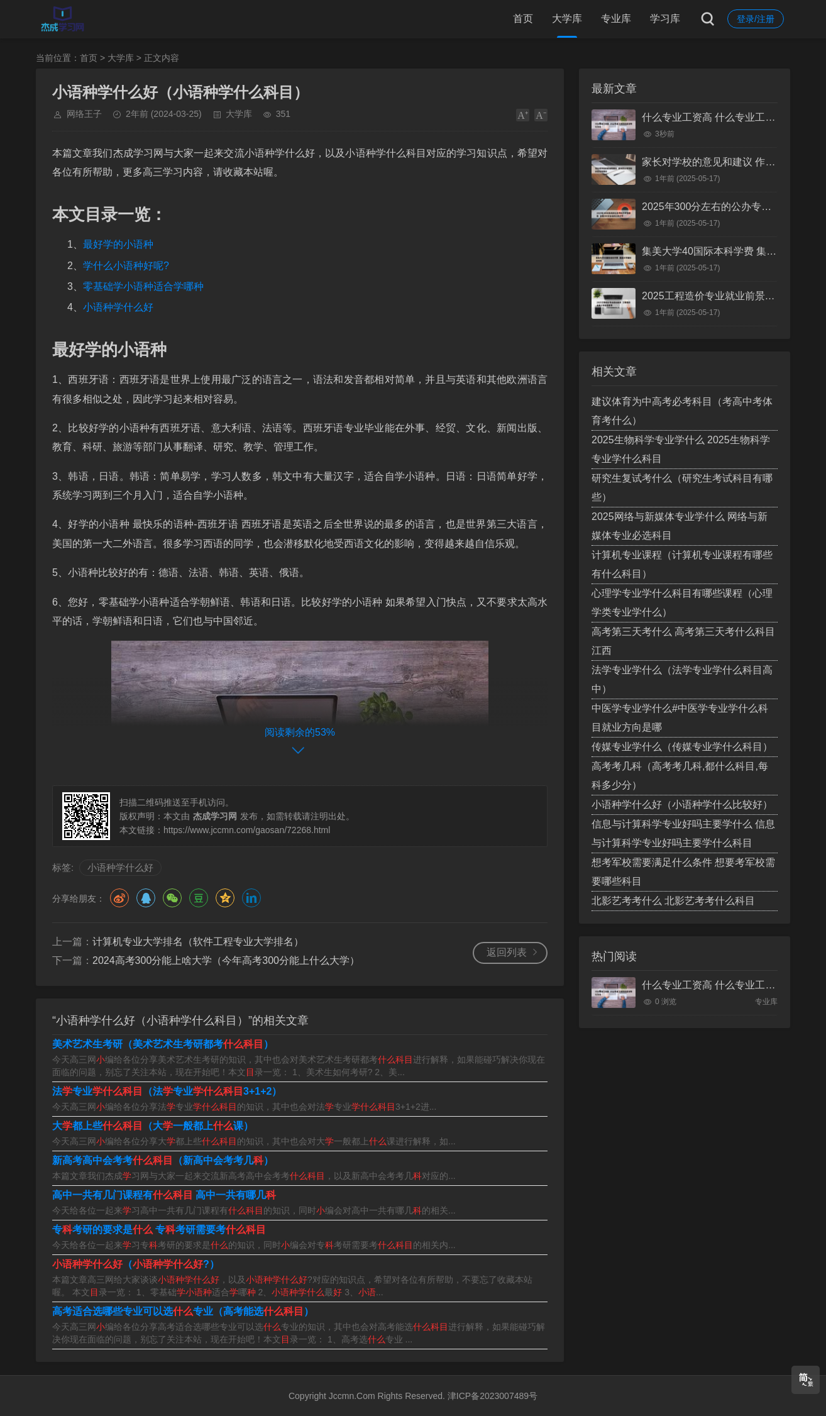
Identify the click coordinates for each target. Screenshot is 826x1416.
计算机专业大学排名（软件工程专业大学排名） (198, 941)
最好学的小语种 (118, 244)
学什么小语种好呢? (126, 265)
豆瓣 (198, 897)
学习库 (665, 18)
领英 (251, 897)
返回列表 (507, 952)
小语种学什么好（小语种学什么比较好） (682, 804)
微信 (172, 897)
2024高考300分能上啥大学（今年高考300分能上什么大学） (226, 960)
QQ (145, 897)
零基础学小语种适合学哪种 (143, 286)
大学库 (567, 18)
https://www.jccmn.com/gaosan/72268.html (246, 830)
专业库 (616, 18)
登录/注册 (755, 19)
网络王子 (84, 114)
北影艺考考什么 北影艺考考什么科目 (673, 900)
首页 (523, 18)
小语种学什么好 (118, 307)
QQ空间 (225, 897)
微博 (119, 897)
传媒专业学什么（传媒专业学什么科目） (682, 746)
